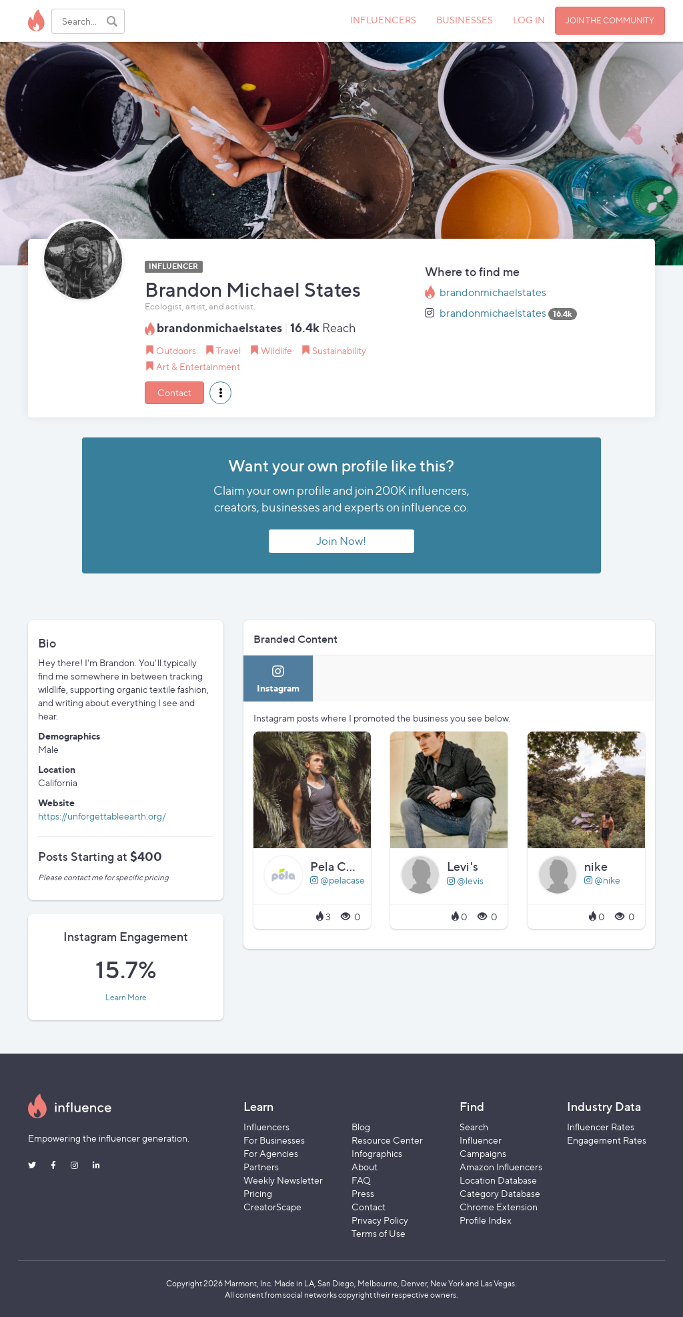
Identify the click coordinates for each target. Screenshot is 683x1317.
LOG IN (529, 19)
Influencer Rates (600, 1126)
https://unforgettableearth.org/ (102, 816)
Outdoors (176, 350)
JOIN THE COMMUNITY (610, 20)
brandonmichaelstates (493, 292)
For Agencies (270, 1153)
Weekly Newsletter (283, 1180)
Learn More (126, 997)
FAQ (361, 1180)
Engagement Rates (606, 1140)
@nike (602, 880)
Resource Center (387, 1140)
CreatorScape (272, 1206)
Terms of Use (379, 1233)
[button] (220, 392)
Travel (228, 350)
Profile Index (486, 1220)
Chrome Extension (499, 1206)
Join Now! (341, 540)
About (365, 1166)
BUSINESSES (464, 19)
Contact (174, 392)
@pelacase (337, 880)
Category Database (500, 1193)
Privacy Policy (380, 1220)
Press (363, 1193)
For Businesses (274, 1140)
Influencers (266, 1126)
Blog (361, 1126)
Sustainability (339, 350)
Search (474, 1126)
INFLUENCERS (383, 19)
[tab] (278, 678)
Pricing (257, 1193)
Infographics (377, 1153)
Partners (261, 1166)
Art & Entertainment (198, 366)
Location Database (498, 1180)
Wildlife (276, 350)
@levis (465, 880)
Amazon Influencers (501, 1166)
